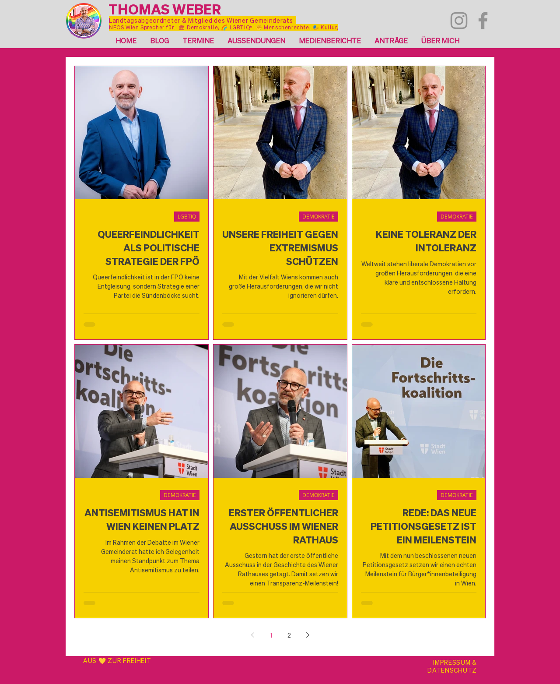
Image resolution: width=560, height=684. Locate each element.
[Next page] (307, 635)
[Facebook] (483, 20)
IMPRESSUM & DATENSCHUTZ (452, 666)
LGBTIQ (187, 216)
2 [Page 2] (289, 635)
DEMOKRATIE (318, 216)
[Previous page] (252, 635)
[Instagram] (459, 20)
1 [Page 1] (271, 635)
